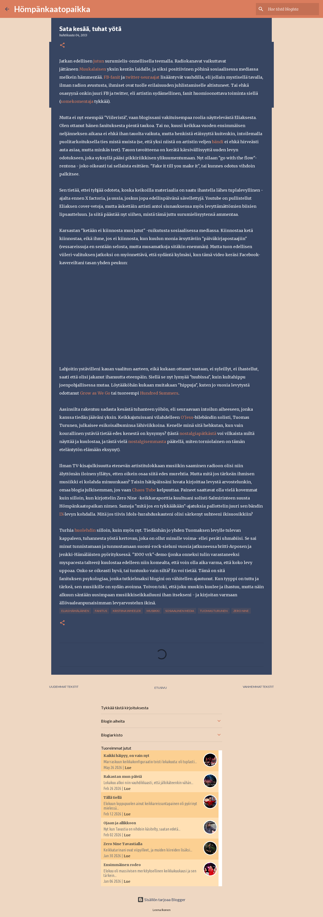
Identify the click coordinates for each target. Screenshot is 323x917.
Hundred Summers (159, 393)
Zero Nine (241, 611)
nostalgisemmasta (147, 441)
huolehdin (85, 530)
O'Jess (187, 417)
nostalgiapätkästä (197, 433)
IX (61, 514)
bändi (217, 141)
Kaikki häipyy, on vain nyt (126, 755)
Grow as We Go (95, 393)
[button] (62, 45)
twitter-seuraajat (142, 77)
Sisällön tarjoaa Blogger (161, 899)
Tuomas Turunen (214, 611)
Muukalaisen (92, 69)
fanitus (101, 611)
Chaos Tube (144, 489)
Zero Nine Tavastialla (122, 844)
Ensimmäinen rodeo (122, 865)
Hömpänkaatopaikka (52, 9)
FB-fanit (112, 77)
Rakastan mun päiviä (122, 776)
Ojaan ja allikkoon (119, 823)
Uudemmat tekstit (63, 687)
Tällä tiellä (112, 797)
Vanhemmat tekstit (258, 687)
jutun (98, 61)
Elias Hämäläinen (75, 611)
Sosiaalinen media (179, 611)
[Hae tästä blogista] (292, 9)
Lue (128, 767)
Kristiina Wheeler (127, 611)
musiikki (153, 611)
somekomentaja (77, 101)
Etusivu (160, 688)
